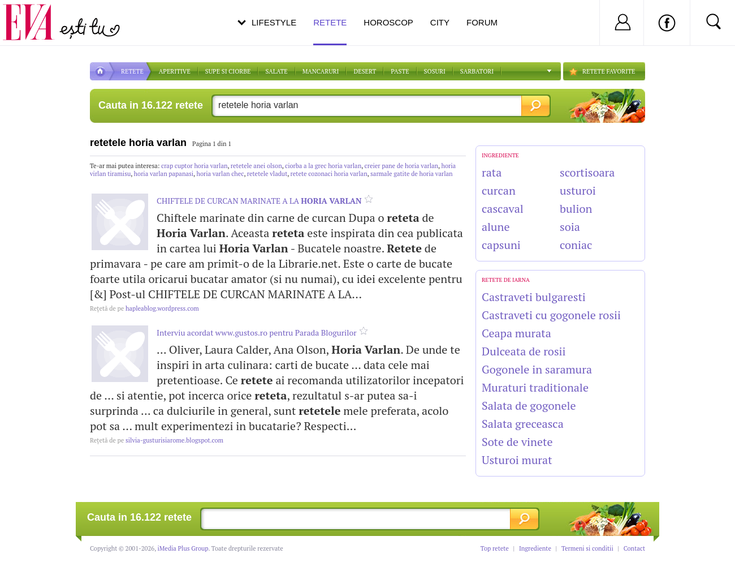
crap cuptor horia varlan (194, 166)
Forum (482, 22)
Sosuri (435, 71)
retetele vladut (267, 174)
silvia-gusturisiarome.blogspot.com (156, 440)
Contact (634, 548)
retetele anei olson (256, 166)
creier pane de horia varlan (402, 166)
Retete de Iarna (506, 280)
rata (491, 172)
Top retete (495, 548)
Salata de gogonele (529, 405)
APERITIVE (175, 71)
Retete (330, 31)
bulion (576, 208)
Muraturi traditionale (535, 387)
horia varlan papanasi (163, 174)
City (439, 22)
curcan (499, 190)
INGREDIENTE (500, 155)
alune (496, 226)
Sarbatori (477, 71)
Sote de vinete (517, 441)
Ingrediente (535, 548)
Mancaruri (320, 71)
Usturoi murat (517, 459)
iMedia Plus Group (183, 548)
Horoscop (388, 22)
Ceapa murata (516, 333)
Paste (400, 71)
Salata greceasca (523, 423)
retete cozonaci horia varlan (329, 174)
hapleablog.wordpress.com (144, 308)
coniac (576, 244)
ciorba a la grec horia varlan (323, 166)
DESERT (364, 71)
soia (570, 226)
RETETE (132, 71)
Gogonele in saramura (537, 369)
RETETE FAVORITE (608, 71)
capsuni (501, 244)
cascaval (503, 208)
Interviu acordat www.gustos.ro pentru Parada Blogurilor (257, 332)
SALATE (276, 71)
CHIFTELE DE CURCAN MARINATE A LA (259, 200)
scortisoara (587, 172)
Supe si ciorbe (228, 71)
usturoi (578, 190)
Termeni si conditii (587, 548)
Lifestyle (274, 22)
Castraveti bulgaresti (534, 296)
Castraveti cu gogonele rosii (551, 315)
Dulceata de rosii (524, 351)
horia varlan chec (220, 174)
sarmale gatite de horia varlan (411, 174)
